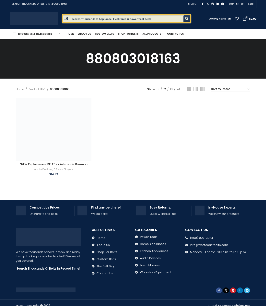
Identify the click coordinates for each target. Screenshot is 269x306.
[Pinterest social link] (212, 4)
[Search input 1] (127, 18)
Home (20, 89)
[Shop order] (230, 89)
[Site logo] (34, 18)
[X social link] (207, 4)
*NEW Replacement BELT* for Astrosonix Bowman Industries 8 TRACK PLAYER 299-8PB (53, 166)
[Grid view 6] (202, 89)
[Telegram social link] (222, 4)
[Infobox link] (43, 211)
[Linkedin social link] (217, 4)
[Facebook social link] (202, 4)
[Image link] (46, 290)
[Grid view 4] (195, 89)
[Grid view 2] (189, 89)
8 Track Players (63, 169)
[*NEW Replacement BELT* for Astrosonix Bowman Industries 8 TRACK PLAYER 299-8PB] (53, 129)
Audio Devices (43, 169)
